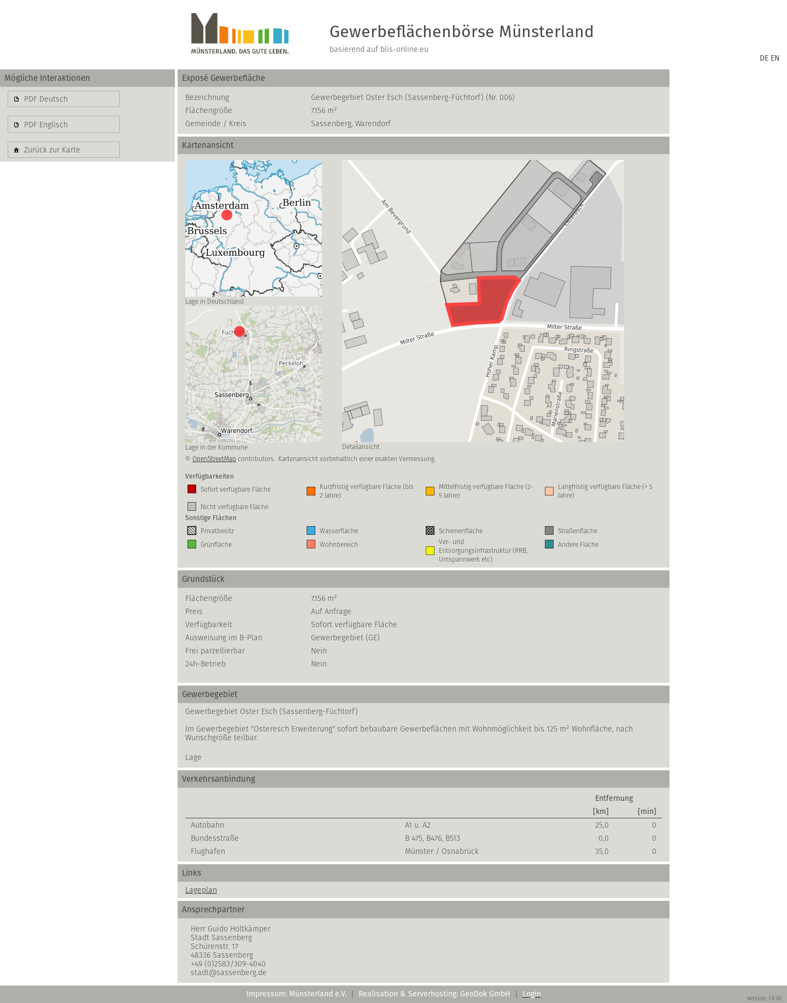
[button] (64, 99)
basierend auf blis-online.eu (379, 49)
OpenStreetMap (214, 458)
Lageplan (201, 889)
